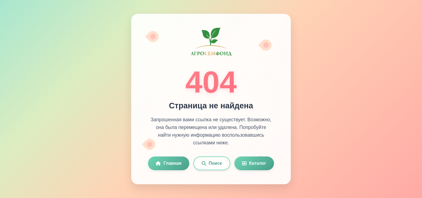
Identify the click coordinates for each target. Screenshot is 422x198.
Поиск (212, 163)
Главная (168, 163)
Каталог (254, 163)
